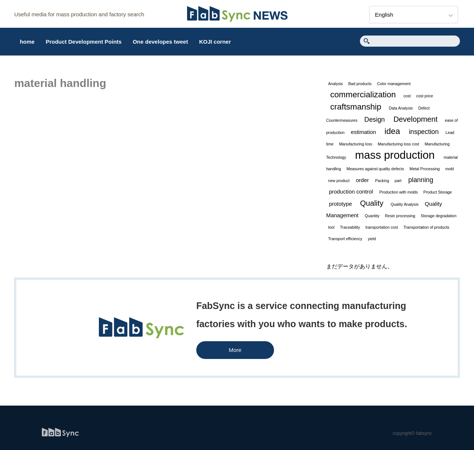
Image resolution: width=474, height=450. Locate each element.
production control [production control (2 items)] (351, 191)
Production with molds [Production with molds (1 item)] (398, 192)
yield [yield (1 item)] (372, 238)
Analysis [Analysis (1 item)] (335, 83)
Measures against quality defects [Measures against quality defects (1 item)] (375, 169)
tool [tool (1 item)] (331, 227)
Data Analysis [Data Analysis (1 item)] (401, 108)
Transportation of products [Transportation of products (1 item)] (426, 227)
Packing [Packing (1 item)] (382, 180)
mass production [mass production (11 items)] (395, 155)
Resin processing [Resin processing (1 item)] (400, 216)
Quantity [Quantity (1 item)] (372, 216)
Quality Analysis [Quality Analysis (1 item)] (404, 204)
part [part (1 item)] (398, 180)
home (27, 41)
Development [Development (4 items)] (415, 119)
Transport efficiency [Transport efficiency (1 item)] (345, 238)
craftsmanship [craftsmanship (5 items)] (355, 106)
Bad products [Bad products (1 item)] (360, 83)
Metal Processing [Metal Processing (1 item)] (425, 169)
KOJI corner (215, 41)
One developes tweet (160, 41)
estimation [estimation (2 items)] (363, 132)
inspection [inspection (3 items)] (423, 131)
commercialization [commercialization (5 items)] (363, 94)
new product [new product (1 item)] (339, 180)
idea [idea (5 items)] (392, 131)
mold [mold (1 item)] (449, 169)
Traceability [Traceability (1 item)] (350, 227)
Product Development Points (83, 41)
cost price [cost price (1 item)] (424, 96)
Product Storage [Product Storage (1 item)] (437, 192)
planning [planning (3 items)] (420, 180)
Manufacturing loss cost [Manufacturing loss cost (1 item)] (398, 144)
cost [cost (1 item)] (407, 96)
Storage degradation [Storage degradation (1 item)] (439, 216)
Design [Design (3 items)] (374, 119)
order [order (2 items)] (362, 180)
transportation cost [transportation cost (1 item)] (381, 227)
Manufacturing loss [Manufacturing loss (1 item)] (355, 144)
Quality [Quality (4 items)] (371, 203)
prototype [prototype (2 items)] (340, 204)
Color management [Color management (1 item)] (394, 83)
